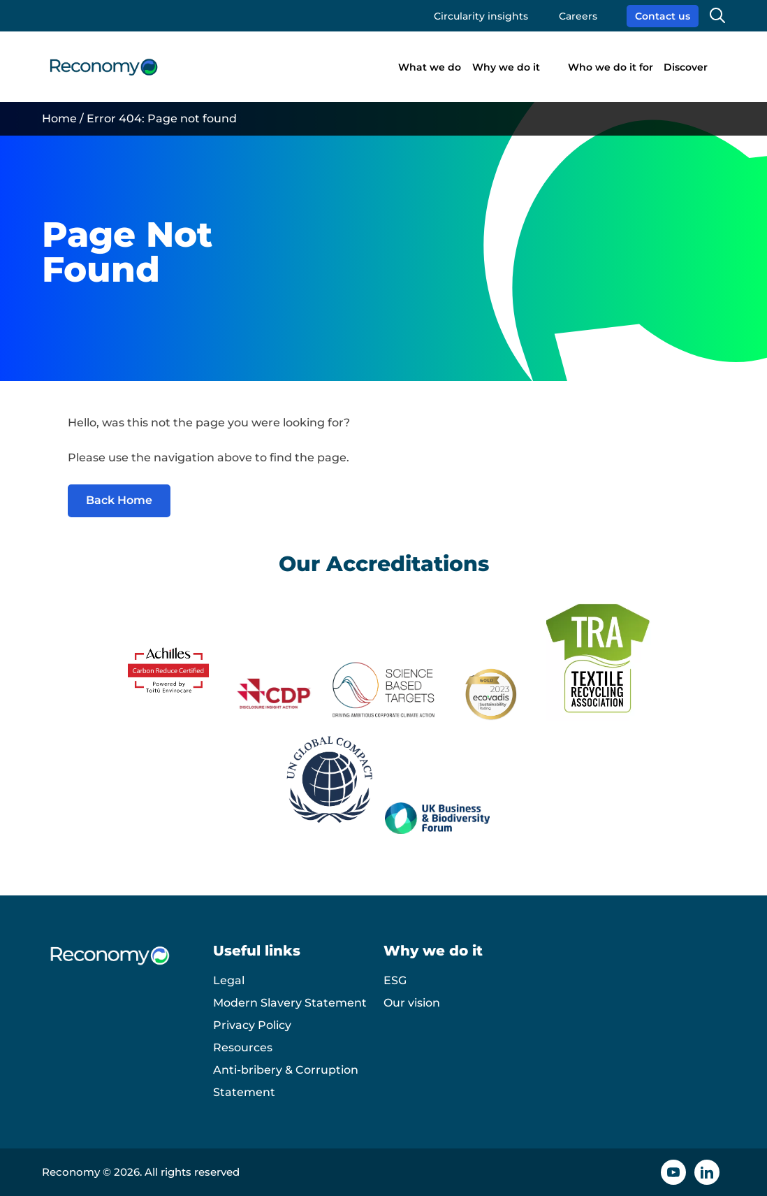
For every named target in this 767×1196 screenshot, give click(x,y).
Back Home (119, 500)
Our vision (412, 1002)
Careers (578, 16)
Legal (228, 980)
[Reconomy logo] (104, 67)
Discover (686, 67)
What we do (429, 67)
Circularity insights (481, 16)
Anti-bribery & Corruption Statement (285, 1081)
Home (59, 118)
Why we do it (506, 67)
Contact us (662, 16)
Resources (242, 1047)
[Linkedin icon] (706, 1172)
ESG (395, 980)
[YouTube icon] (673, 1172)
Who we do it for (610, 67)
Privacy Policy (252, 1025)
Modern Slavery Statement (290, 1002)
